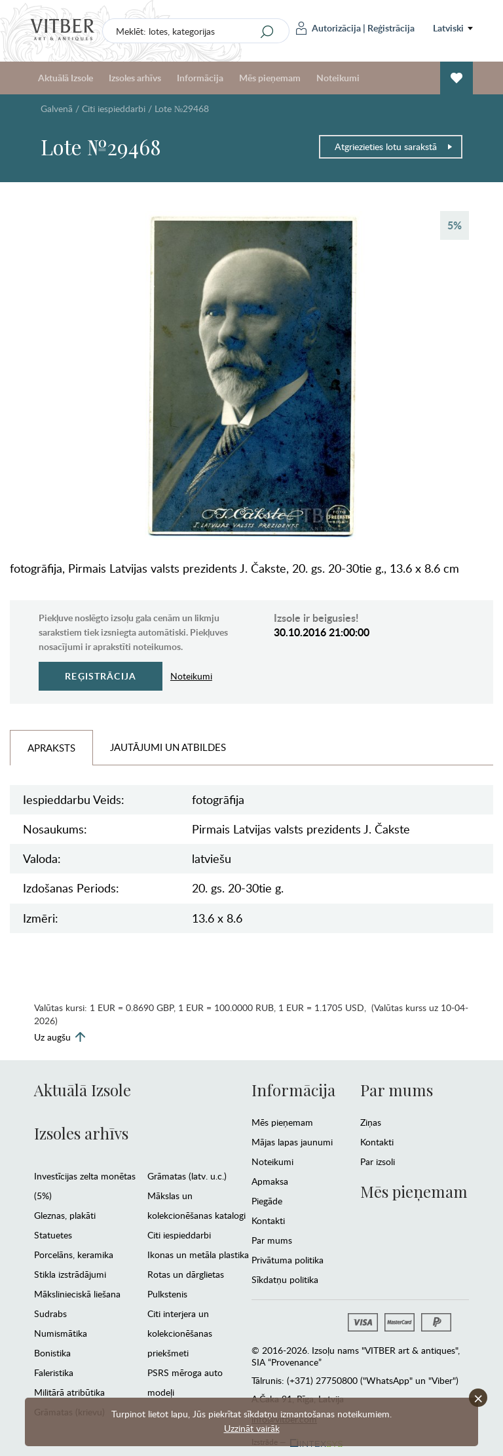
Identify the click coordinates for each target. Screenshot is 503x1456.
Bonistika (52, 1353)
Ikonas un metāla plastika (198, 1254)
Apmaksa (270, 1181)
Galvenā (57, 108)
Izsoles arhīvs (135, 77)
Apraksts (51, 747)
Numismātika (60, 1333)
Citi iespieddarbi (113, 108)
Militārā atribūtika (69, 1392)
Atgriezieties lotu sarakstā (394, 146)
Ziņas (370, 1122)
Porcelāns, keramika (73, 1254)
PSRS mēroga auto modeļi (185, 1382)
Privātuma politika (288, 1260)
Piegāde (267, 1201)
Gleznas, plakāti (65, 1215)
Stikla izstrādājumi (70, 1274)
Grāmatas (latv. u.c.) (187, 1176)
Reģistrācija (391, 28)
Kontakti (268, 1220)
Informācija (200, 77)
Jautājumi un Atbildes (168, 747)
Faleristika (53, 1372)
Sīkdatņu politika (285, 1279)
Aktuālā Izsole (65, 77)
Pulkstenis (167, 1294)
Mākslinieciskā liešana (77, 1294)
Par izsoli (377, 1161)
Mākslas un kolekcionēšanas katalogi (196, 1205)
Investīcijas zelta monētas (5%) (85, 1186)
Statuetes (53, 1235)
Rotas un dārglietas (185, 1274)
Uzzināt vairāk (252, 1428)
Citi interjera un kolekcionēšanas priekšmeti (179, 1333)
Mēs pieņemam (270, 77)
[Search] (267, 31)
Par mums (272, 1240)
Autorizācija (328, 28)
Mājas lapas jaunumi (292, 1142)
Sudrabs (50, 1313)
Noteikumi (338, 77)
